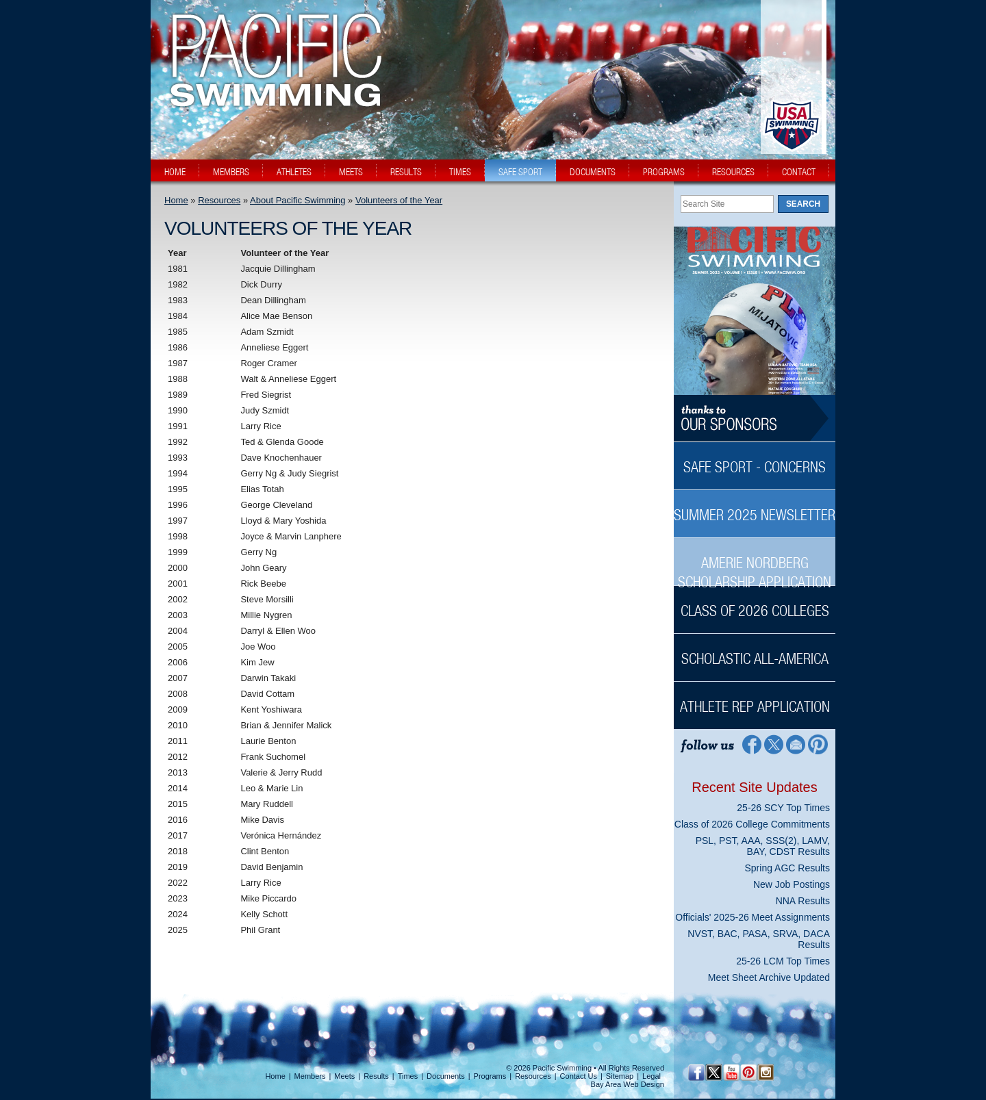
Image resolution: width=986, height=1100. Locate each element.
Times (408, 1076)
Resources (219, 200)
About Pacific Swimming (297, 200)
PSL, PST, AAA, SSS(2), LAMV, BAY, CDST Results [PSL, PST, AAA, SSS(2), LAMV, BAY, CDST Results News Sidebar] (763, 846)
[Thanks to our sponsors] (754, 418)
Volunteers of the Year (398, 200)
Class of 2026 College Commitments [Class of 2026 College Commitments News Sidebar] (752, 824)
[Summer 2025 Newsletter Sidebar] (754, 507)
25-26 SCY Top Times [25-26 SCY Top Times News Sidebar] (783, 807)
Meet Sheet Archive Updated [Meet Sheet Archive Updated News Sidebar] (769, 977)
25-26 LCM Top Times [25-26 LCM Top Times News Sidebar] (783, 961)
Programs (490, 1076)
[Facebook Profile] (750, 743)
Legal (651, 1076)
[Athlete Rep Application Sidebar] (754, 699)
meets (351, 171)
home (175, 171)
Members (310, 1076)
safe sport (520, 171)
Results (376, 1076)
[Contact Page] (796, 743)
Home (176, 200)
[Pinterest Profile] (818, 743)
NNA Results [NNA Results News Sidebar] (803, 900)
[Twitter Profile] (773, 743)
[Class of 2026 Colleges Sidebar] (754, 603)
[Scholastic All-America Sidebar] (754, 651)
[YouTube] (731, 1072)
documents (593, 171)
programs (664, 171)
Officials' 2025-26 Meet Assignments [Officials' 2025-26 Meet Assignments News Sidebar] (752, 917)
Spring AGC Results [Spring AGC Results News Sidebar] (788, 867)
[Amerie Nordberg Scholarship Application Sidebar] (754, 565)
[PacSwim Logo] (272, 95)
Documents (446, 1076)
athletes (294, 171)
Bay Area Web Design (627, 1084)
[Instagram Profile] (765, 1072)
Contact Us (578, 1076)
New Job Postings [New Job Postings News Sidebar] (791, 884)
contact (799, 171)
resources (733, 171)
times (460, 171)
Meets (344, 1076)
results (406, 171)
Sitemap (619, 1076)
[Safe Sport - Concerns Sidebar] (754, 459)
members (231, 171)
